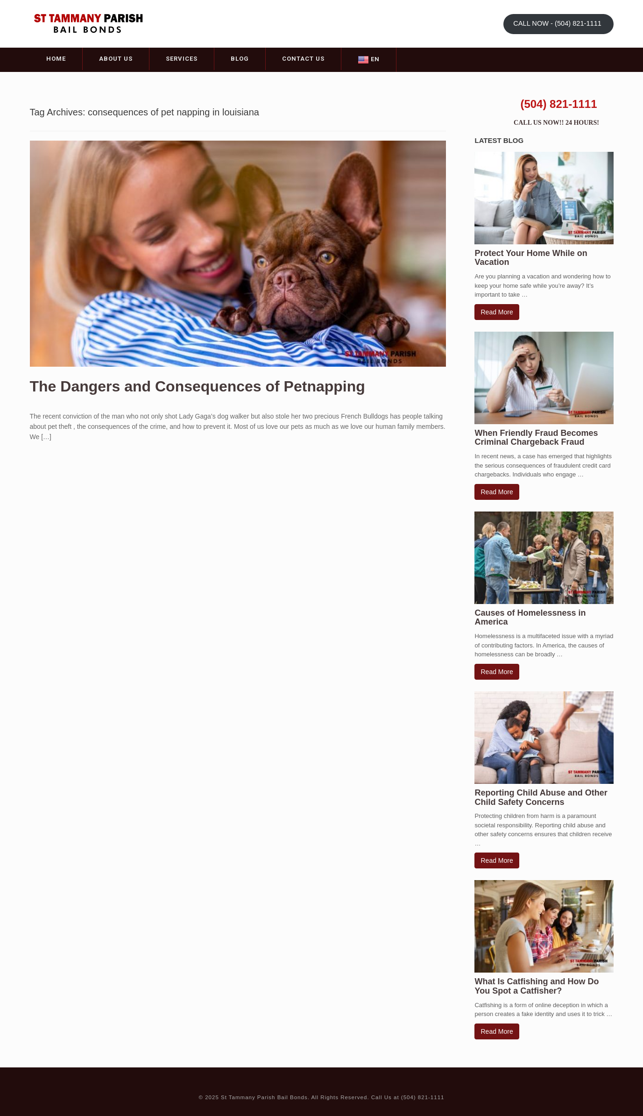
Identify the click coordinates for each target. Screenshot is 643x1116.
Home (56, 58)
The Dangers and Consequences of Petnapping (197, 386)
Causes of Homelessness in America (530, 617)
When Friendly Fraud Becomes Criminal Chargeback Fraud (536, 437)
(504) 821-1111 (558, 104)
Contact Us (303, 58)
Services (182, 58)
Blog (240, 58)
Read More (496, 312)
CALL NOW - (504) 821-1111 (558, 23)
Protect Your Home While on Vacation (530, 258)
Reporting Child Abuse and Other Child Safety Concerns (540, 797)
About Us (116, 58)
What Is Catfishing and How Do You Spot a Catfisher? (536, 986)
